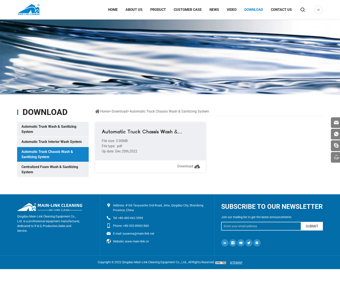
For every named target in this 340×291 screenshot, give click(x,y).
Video (231, 10)
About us (133, 10)
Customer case (187, 10)
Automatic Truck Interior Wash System (51, 142)
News (214, 10)
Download (253, 10)
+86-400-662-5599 (130, 218)
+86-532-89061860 (136, 225)
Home (113, 10)
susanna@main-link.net (138, 233)
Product (158, 10)
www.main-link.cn (137, 241)
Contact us (281, 10)
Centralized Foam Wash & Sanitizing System (49, 169)
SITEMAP (236, 262)
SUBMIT (312, 226)
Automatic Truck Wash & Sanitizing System (48, 129)
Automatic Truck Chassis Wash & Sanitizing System (47, 154)
